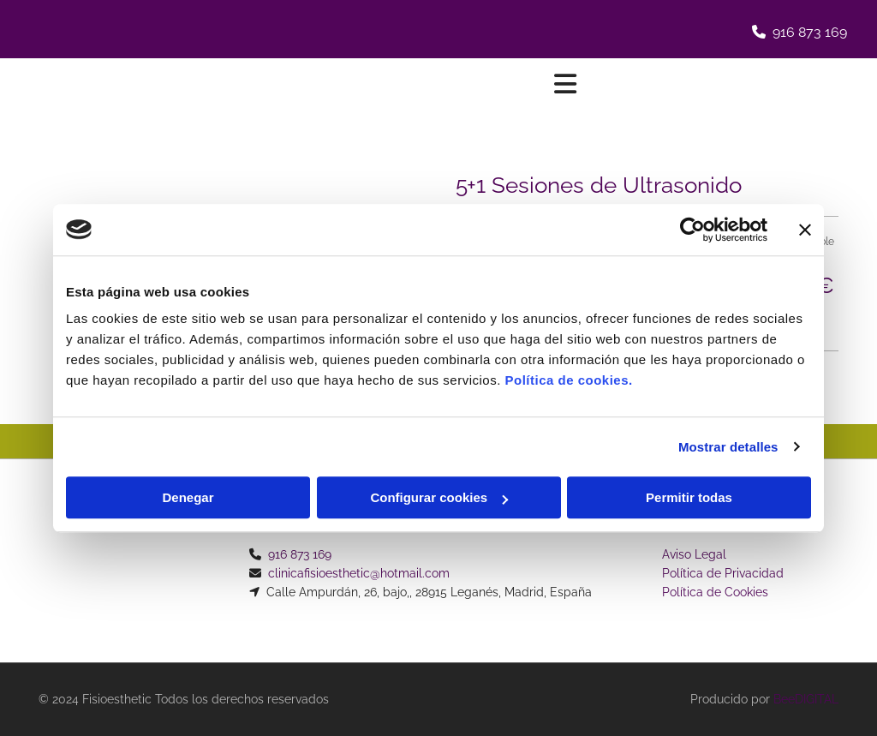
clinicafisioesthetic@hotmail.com (359, 573)
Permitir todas (689, 497)
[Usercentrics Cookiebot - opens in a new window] (692, 229)
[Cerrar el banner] (805, 230)
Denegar (187, 497)
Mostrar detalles (728, 447)
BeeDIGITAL (805, 699)
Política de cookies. (568, 380)
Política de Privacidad (723, 573)
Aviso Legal (694, 554)
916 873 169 (810, 32)
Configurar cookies (439, 497)
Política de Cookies (715, 592)
